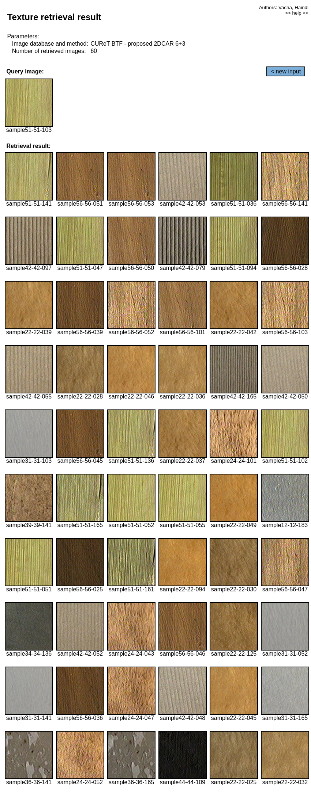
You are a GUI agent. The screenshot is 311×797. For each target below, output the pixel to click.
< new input (286, 71)
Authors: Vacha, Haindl (283, 7)
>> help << (296, 13)
